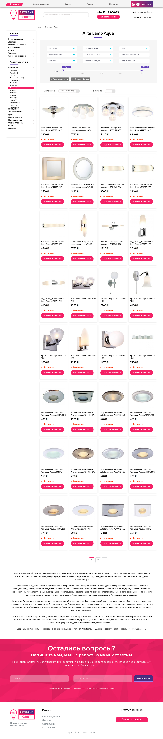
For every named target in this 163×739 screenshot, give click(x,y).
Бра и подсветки (51, 717)
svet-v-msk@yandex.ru (142, 12)
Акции (68, 4)
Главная (39, 27)
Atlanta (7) (13, 98)
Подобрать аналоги (52, 144)
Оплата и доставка (41, 4)
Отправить (143, 678)
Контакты (113, 4)
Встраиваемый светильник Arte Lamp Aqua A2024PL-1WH (52, 472)
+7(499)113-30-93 (108, 12)
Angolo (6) (13, 85)
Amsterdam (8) (15, 80)
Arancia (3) (13, 90)
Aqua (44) (13, 88)
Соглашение (48, 727)
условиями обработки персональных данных (98, 688)
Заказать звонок (108, 17)
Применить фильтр (60, 79)
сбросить (13, 70)
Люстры (46, 720)
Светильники (49, 724)
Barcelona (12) (15, 102)
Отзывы (90, 4)
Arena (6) (13, 95)
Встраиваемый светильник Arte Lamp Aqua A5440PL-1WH (82, 529)
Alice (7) (13, 75)
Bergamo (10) (14, 107)
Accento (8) (14, 73)
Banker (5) (13, 100)
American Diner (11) (17, 78)
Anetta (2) (13, 83)
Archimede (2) (15, 93)
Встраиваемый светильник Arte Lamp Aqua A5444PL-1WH (141, 529)
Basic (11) (13, 105)
